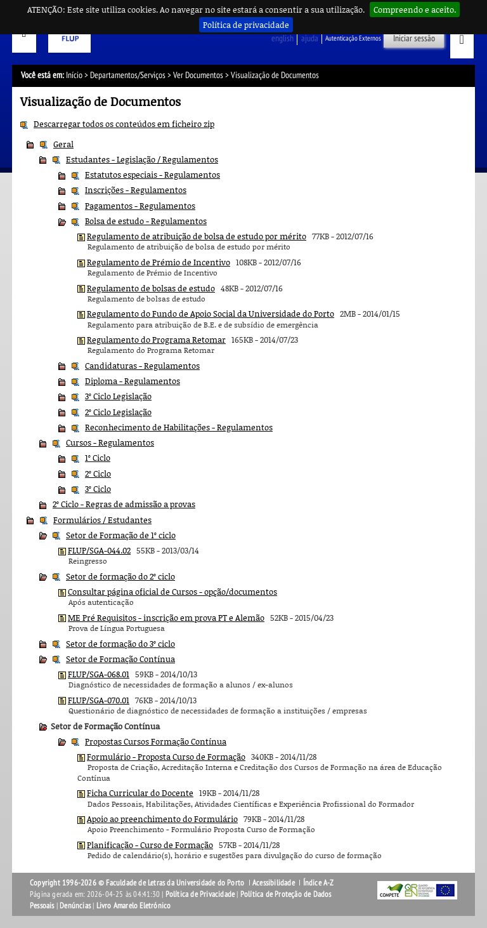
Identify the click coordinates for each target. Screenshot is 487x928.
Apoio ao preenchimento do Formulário (162, 819)
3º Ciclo (98, 488)
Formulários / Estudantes (102, 520)
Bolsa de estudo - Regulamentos (146, 221)
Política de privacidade (246, 24)
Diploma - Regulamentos (132, 381)
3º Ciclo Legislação (118, 396)
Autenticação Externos (353, 38)
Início (74, 75)
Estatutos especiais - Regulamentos (152, 174)
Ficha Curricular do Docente (140, 793)
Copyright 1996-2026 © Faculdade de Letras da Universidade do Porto (138, 883)
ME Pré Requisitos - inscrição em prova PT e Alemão (166, 617)
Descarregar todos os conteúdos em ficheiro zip (124, 123)
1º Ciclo (97, 457)
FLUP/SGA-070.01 (98, 700)
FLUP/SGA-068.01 (98, 674)
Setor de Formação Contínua (120, 659)
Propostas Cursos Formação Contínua (155, 741)
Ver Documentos (198, 75)
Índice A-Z (318, 883)
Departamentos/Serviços (128, 75)
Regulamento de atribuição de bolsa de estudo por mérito (196, 236)
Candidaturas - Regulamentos (142, 365)
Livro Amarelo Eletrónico (133, 906)
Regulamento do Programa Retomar (156, 339)
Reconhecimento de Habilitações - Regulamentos (179, 427)
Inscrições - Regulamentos (135, 190)
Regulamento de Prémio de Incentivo (158, 262)
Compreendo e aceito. (414, 9)
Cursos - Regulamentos (110, 442)
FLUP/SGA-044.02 (99, 550)
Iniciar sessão (414, 38)
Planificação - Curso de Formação (150, 845)
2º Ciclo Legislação (118, 412)
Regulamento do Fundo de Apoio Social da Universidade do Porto (210, 313)
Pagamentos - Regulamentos (140, 205)
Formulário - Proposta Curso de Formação (166, 756)
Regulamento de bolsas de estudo (151, 288)
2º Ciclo (98, 473)
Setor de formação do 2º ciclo (120, 576)
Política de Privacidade (200, 894)
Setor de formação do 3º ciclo (120, 643)
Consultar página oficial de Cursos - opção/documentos (172, 591)
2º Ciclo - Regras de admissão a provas (124, 504)
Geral (63, 144)
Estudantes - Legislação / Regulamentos (142, 159)
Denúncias (75, 906)
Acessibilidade (273, 883)
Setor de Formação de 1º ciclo (121, 535)
